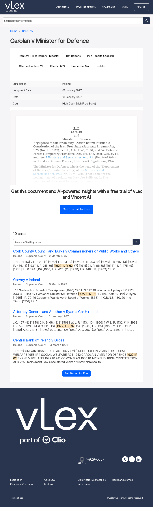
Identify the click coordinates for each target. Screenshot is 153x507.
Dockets (48, 484)
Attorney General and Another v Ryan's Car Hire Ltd (55, 312)
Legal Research (86, 7)
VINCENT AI (63, 7)
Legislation (16, 479)
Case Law (49, 479)
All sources (84, 484)
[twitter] (125, 459)
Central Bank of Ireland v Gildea (38, 340)
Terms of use (16, 498)
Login (125, 7)
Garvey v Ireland (26, 280)
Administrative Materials (92, 479)
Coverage (109, 7)
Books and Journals (122, 479)
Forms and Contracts (21, 484)
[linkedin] (139, 459)
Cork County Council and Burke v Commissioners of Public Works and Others (76, 251)
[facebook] (132, 459)
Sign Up (142, 7)
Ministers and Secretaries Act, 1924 (70, 157)
